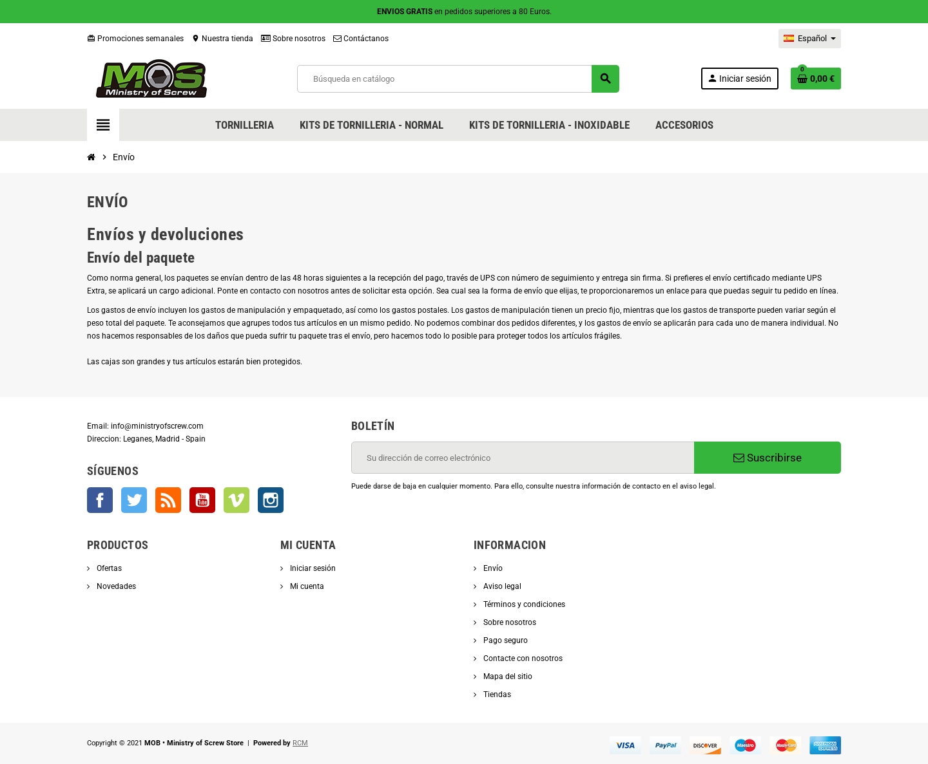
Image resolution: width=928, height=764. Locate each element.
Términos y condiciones (523, 604)
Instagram (271, 500)
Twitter (134, 500)
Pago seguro (504, 640)
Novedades (115, 586)
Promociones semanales (135, 38)
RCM (300, 743)
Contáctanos (361, 38)
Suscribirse (767, 457)
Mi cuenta (306, 586)
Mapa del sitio (506, 676)
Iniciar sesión (312, 568)
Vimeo (236, 500)
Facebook (100, 500)
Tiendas (496, 694)
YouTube (202, 500)
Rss (168, 500)
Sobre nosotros (293, 38)
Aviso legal (501, 586)
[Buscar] (458, 79)
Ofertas (108, 568)
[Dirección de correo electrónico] (523, 458)
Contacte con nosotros (522, 658)
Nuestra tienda (222, 38)
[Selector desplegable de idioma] (809, 38)
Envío (492, 568)
